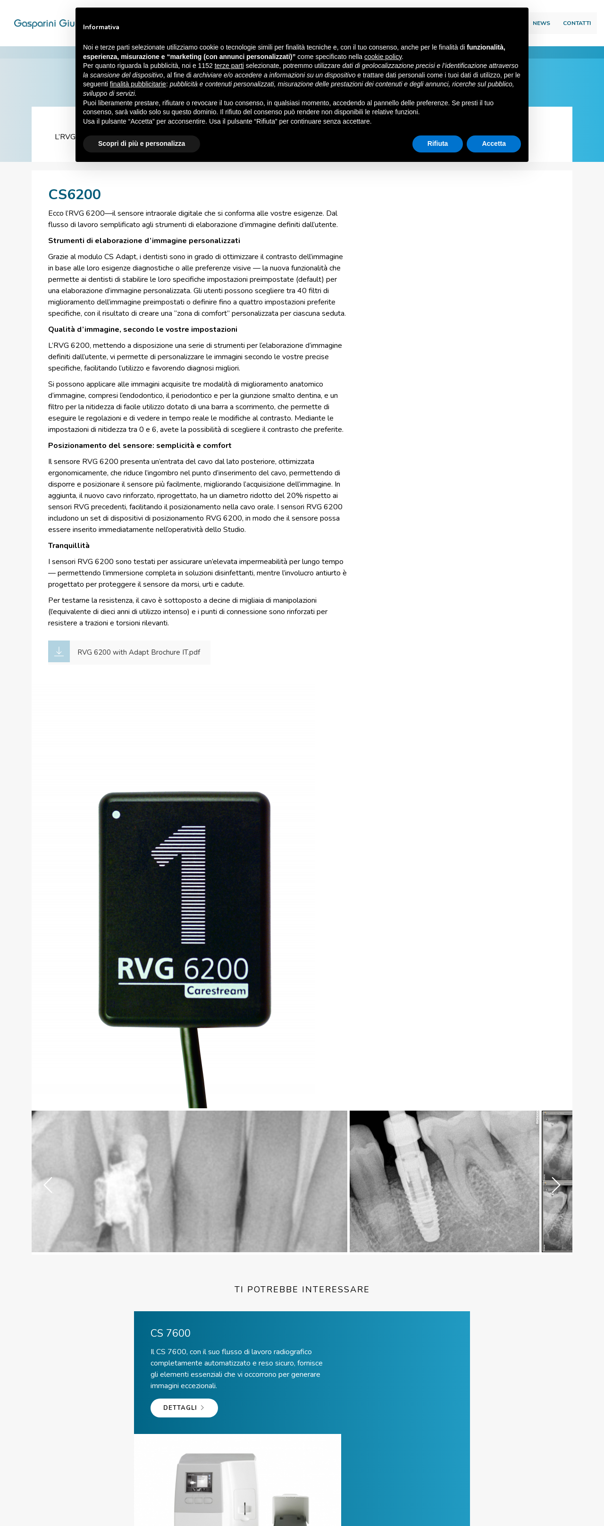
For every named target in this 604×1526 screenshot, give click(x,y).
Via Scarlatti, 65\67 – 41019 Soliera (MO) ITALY (227, 1500)
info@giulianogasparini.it (315, 1398)
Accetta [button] (494, 144)
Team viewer (426, 1398)
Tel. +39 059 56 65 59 (191, 1398)
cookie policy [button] (383, 57)
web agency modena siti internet (302, 1516)
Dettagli (81, 1147)
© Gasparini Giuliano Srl (92, 1500)
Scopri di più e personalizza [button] (141, 144)
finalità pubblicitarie (138, 84)
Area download (541, 10)
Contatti (556, 26)
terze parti (229, 66)
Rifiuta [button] (438, 144)
